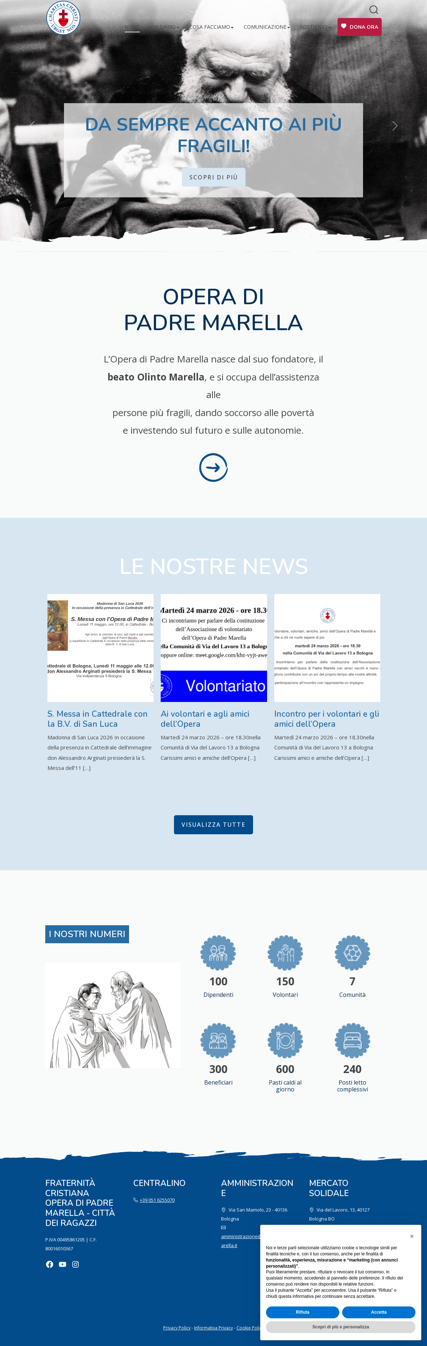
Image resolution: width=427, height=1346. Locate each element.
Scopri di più (213, 177)
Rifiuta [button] (302, 1312)
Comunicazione (265, 26)
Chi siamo (163, 26)
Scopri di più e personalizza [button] (340, 1326)
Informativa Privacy (213, 1328)
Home (132, 26)
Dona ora (364, 27)
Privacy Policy (176, 1328)
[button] (412, 1236)
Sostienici (313, 26)
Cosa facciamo (209, 26)
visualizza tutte (213, 825)
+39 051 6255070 (157, 1200)
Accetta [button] (378, 1312)
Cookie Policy (250, 1328)
